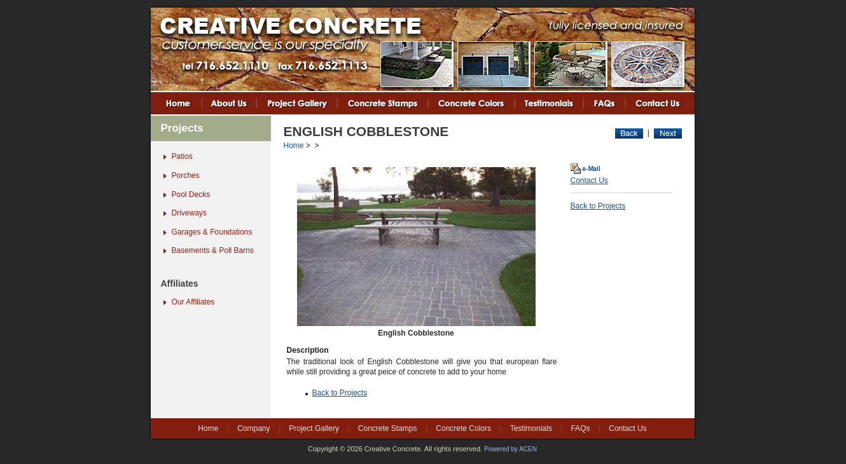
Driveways (189, 212)
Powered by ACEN (510, 449)
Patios (182, 156)
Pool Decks (191, 194)
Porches (186, 175)
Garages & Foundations (212, 232)
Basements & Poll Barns (213, 250)
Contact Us (589, 180)
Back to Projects (340, 392)
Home (294, 145)
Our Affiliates (193, 301)
